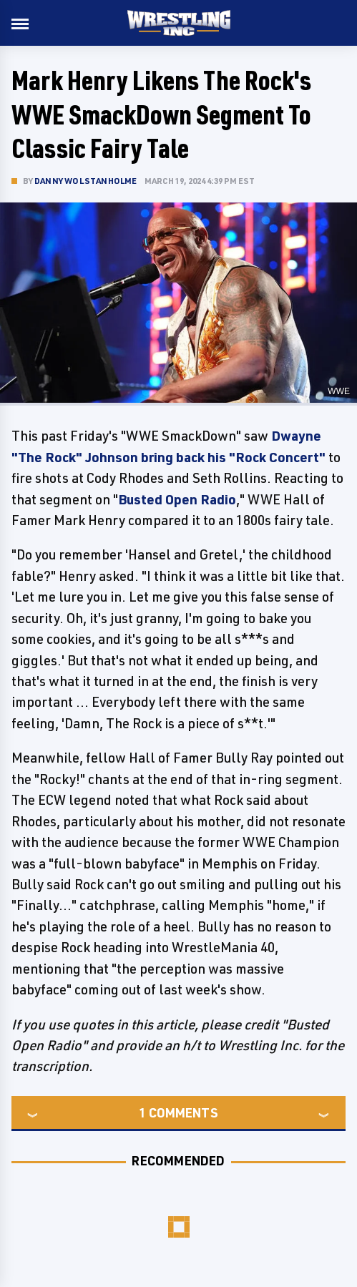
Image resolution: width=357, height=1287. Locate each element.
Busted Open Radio (177, 499)
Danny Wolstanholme (85, 180)
